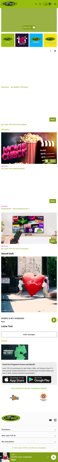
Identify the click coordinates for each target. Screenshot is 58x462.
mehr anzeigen (29, 334)
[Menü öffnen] (55, 4)
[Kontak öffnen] (36, 4)
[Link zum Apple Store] (14, 380)
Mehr (53, 120)
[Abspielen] (53, 457)
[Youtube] (50, 420)
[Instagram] (55, 420)
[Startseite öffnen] (9, 4)
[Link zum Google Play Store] (39, 380)
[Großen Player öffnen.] (47, 457)
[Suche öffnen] (40, 4)
